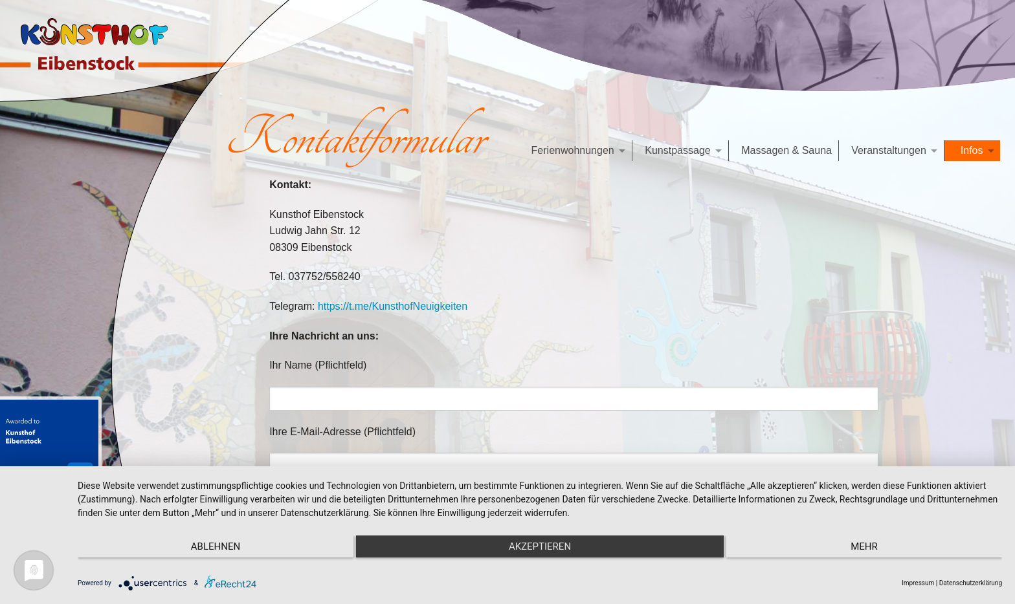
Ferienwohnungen (572, 150)
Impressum (918, 583)
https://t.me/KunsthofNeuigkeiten (392, 306)
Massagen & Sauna (786, 150)
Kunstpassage (677, 150)
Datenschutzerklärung (970, 583)
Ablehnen (215, 546)
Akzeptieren (540, 546)
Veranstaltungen (888, 150)
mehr (864, 546)
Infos (972, 150)
